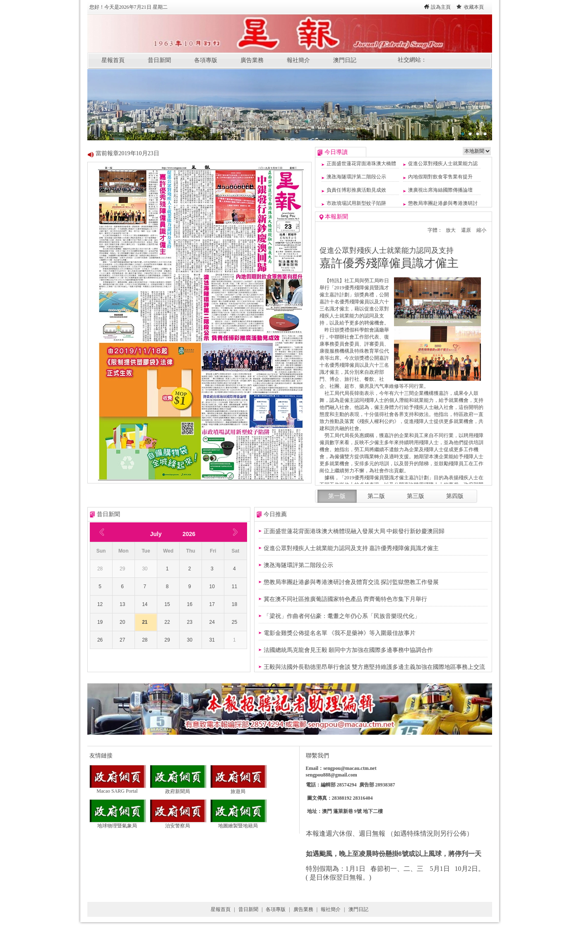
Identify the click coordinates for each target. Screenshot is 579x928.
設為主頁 (441, 7)
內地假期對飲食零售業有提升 (440, 177)
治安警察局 (178, 823)
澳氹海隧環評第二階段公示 (356, 177)
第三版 (415, 496)
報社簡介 (298, 60)
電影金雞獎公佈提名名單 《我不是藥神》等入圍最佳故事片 (340, 633)
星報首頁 (113, 60)
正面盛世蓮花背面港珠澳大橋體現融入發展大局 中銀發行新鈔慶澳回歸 (354, 531)
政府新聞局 (178, 789)
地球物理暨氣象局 (117, 823)
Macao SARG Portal (117, 789)
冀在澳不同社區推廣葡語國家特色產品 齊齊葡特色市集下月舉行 (346, 599)
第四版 (455, 496)
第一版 (337, 496)
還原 (466, 230)
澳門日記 (344, 60)
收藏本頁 (474, 7)
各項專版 (205, 60)
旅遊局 (238, 789)
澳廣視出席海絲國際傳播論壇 (440, 190)
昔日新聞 (159, 60)
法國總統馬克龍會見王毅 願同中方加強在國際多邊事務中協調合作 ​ (349, 650)
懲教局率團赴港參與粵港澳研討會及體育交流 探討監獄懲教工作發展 (351, 582)
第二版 (376, 496)
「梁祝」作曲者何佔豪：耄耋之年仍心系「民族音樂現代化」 (342, 616)
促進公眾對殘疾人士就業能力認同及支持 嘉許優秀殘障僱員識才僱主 (351, 548)
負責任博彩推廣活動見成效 (356, 190)
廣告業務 (252, 60)
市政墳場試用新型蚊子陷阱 (356, 203)
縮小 (481, 230)
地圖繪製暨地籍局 (238, 823)
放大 (451, 230)
